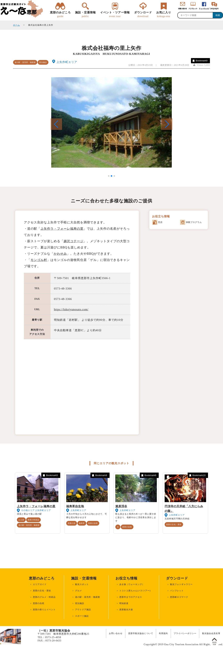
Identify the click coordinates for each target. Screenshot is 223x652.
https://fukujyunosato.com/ (71, 309)
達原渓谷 (121, 506)
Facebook (204, 8)
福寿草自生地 (75, 506)
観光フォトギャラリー (181, 584)
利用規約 (163, 633)
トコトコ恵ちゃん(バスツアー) (135, 590)
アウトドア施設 (83, 609)
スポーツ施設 (82, 616)
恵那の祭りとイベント (44, 609)
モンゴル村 (38, 260)
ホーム (16, 25)
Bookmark (199, 60)
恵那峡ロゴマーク (179, 597)
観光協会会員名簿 (211, 633)
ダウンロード (143, 14)
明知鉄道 (123, 603)
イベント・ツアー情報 (115, 14)
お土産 (21, 520)
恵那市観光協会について (140, 633)
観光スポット (82, 584)
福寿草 (82, 523)
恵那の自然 (93, 523)
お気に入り (163, 14)
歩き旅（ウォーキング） (131, 584)
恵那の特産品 (33, 520)
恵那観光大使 (126, 609)
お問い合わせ (115, 633)
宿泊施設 (43, 62)
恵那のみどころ (60, 14)
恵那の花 (71, 523)
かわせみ (60, 253)
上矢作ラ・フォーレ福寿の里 (61, 228)
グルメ (78, 590)
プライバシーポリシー (185, 633)
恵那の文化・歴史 (174, 524)
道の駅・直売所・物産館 (25, 62)
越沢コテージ (73, 241)
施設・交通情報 (85, 14)
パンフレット (177, 590)
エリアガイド (40, 584)
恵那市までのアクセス (130, 597)
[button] (166, 124)
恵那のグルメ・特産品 (44, 597)
